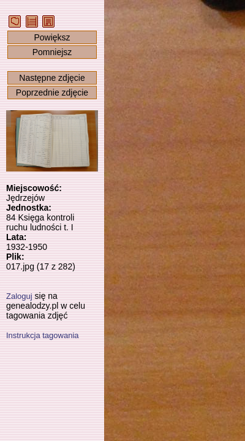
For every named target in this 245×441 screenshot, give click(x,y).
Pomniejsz (52, 52)
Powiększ (52, 37)
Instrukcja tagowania (42, 335)
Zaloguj (19, 296)
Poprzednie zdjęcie (52, 92)
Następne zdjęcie (52, 78)
